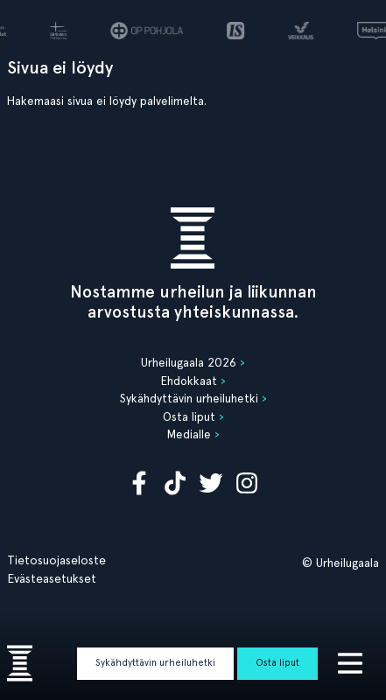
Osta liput (277, 662)
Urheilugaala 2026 (188, 362)
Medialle (189, 434)
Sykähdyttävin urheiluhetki (155, 662)
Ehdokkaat (189, 381)
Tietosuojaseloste (56, 560)
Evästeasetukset (51, 578)
